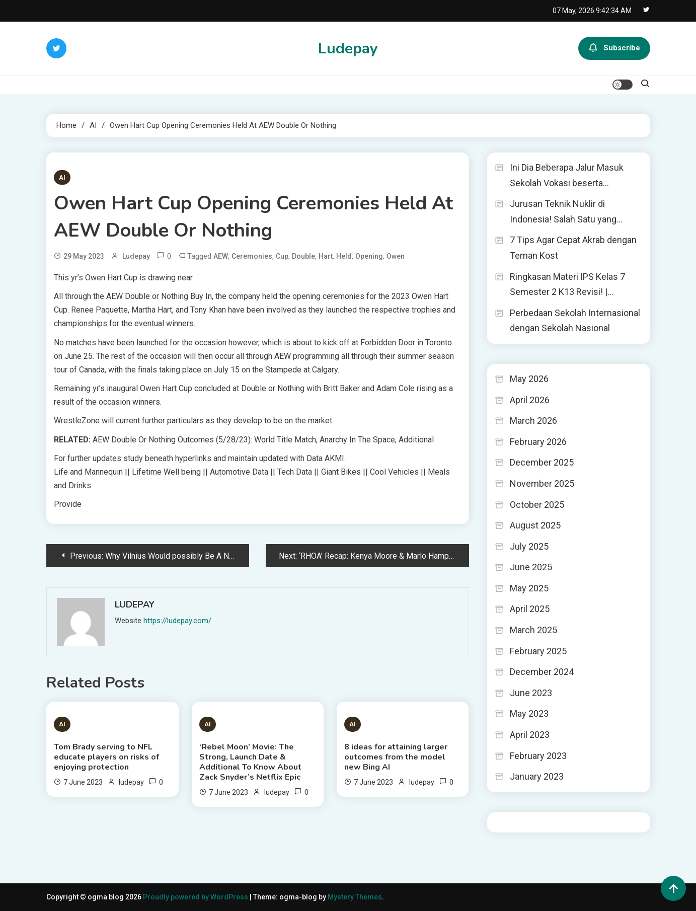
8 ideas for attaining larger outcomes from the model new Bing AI (395, 757)
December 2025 (542, 462)
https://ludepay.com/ (177, 620)
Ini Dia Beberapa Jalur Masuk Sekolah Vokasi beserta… (567, 175)
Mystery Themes (355, 897)
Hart (326, 256)
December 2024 (542, 671)
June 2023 (531, 693)
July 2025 (529, 546)
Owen (395, 256)
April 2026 (530, 400)
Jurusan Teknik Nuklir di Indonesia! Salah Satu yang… (566, 211)
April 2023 (530, 734)
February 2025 (538, 651)
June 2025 (531, 567)
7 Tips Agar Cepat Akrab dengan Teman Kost (573, 248)
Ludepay (348, 48)
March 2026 (533, 420)
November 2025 (542, 483)
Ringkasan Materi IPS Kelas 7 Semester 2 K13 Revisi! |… (567, 284)
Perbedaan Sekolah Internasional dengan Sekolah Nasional (575, 321)
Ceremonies (251, 256)
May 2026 (529, 378)
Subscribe (614, 48)
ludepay (136, 256)
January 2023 (537, 776)
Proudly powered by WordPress (196, 897)
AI (62, 177)
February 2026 (538, 441)
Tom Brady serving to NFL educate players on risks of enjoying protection (106, 757)
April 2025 (530, 608)
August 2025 (535, 525)
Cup (282, 256)
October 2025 (537, 504)
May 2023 (529, 713)
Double (303, 256)
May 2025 (529, 588)
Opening (369, 256)
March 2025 (533, 630)
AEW (220, 256)
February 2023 (538, 755)
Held (344, 256)
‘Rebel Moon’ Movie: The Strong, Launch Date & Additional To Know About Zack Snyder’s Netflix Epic (250, 762)
